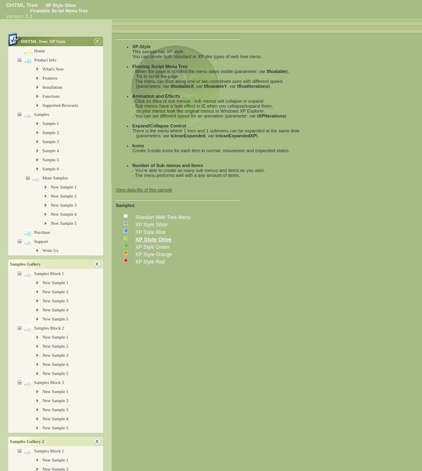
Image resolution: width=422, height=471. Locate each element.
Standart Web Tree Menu (163, 217)
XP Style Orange (154, 254)
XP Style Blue (151, 232)
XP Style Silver (152, 225)
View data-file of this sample (144, 189)
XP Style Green (153, 247)
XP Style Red (150, 262)
